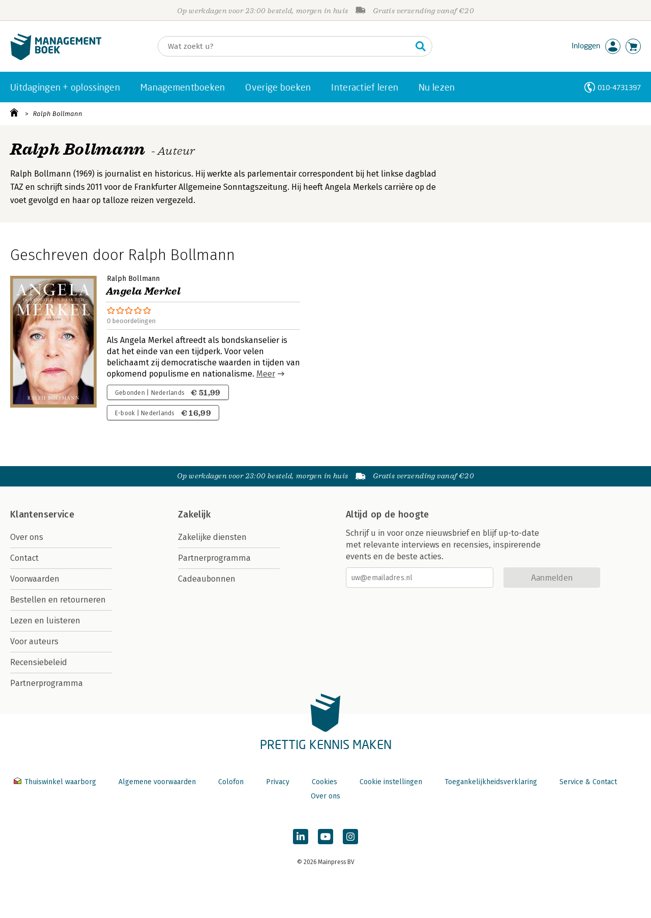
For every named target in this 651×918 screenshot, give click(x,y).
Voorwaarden (35, 579)
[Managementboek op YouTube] (325, 836)
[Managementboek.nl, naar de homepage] (56, 57)
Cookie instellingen (391, 782)
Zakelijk (194, 514)
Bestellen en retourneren (58, 600)
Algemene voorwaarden (157, 782)
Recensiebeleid (38, 662)
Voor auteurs (34, 641)
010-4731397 (619, 87)
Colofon (231, 782)
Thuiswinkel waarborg (56, 782)
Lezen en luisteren (45, 620)
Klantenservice (42, 514)
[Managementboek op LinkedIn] (300, 836)
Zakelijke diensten (212, 537)
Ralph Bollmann (57, 114)
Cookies (324, 782)
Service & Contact (588, 782)
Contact (24, 558)
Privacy (277, 782)
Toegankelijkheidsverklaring (491, 782)
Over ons (26, 537)
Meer (265, 374)
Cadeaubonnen (206, 579)
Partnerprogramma (46, 683)
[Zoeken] (285, 46)
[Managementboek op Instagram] (350, 836)
